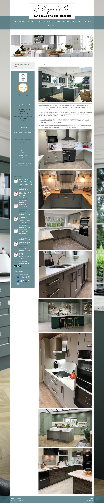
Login (91, 498)
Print (13, 498)
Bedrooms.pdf (23, 199)
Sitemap (19, 498)
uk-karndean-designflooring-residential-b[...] (23, 209)
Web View (90, 500)
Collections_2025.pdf (25, 224)
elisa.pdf (21, 259)
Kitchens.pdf (22, 186)
